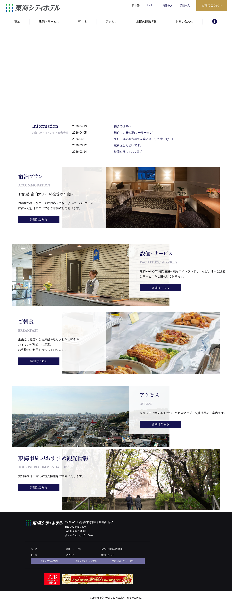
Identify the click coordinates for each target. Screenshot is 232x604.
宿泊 (17, 23)
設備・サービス (49, 23)
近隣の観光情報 (146, 23)
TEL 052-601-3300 (75, 526)
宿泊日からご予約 (49, 561)
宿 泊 (34, 549)
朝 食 (82, 23)
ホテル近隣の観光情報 (112, 549)
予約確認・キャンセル (123, 561)
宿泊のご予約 (212, 5)
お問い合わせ (184, 23)
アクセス (111, 23)
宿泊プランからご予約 (86, 561)
